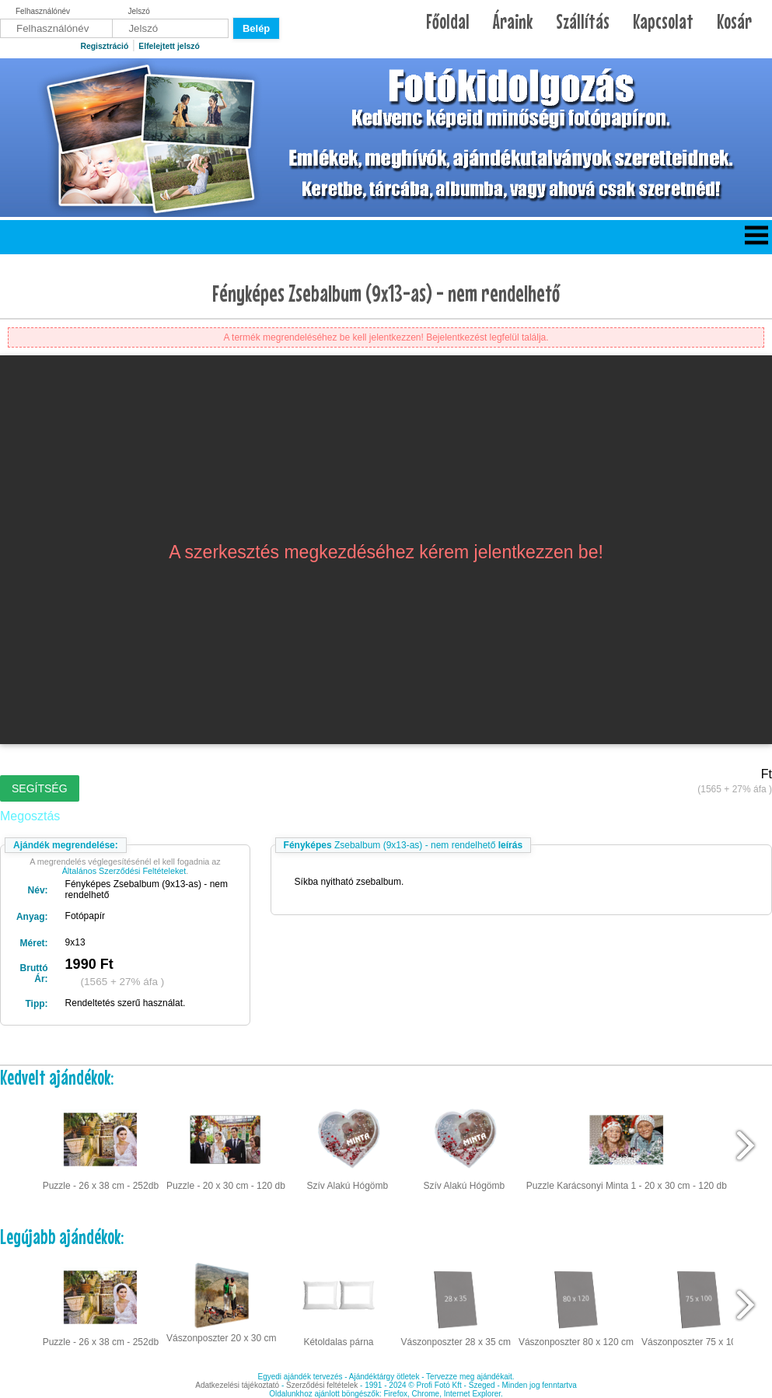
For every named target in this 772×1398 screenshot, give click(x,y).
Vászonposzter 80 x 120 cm (576, 1303)
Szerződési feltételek (322, 1385)
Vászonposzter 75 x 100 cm (698, 1303)
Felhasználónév (43, 11)
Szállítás (583, 21)
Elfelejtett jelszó (169, 46)
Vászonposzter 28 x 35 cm (455, 1303)
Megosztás (30, 816)
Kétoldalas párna (338, 1303)
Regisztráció (104, 46)
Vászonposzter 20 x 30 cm (221, 1301)
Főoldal (448, 21)
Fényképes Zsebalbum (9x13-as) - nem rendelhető (386, 293)
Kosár (734, 21)
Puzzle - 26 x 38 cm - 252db (101, 1146)
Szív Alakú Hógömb (347, 1146)
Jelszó (139, 11)
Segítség (40, 788)
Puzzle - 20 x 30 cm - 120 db (225, 1146)
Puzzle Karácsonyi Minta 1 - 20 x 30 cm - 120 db (626, 1146)
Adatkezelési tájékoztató (237, 1385)
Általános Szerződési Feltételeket (124, 870)
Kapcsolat (663, 21)
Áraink (513, 21)
